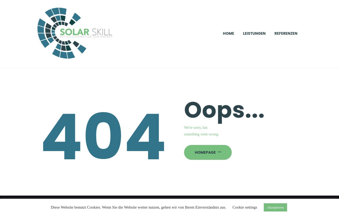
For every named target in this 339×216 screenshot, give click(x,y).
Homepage (205, 152)
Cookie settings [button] (245, 207)
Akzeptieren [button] (275, 207)
